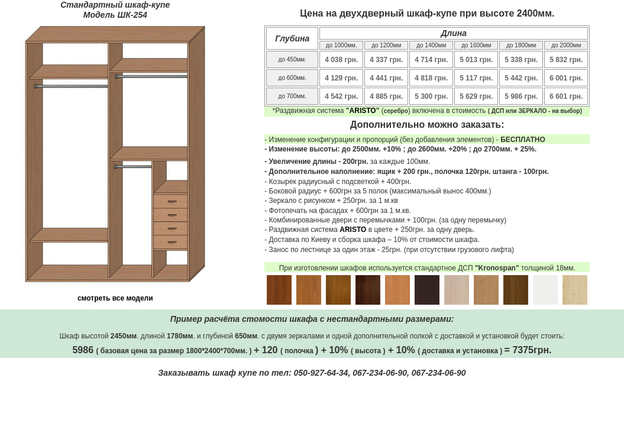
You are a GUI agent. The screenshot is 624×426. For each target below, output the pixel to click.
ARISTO (363, 110)
